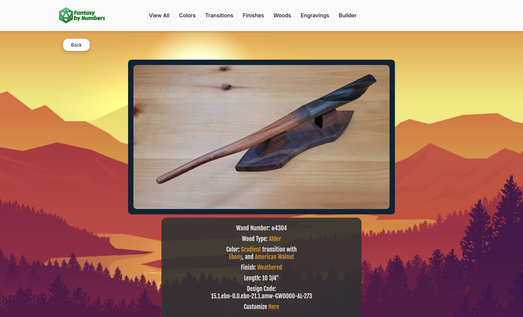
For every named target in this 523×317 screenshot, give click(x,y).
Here (274, 306)
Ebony (235, 256)
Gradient (251, 249)
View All (159, 15)
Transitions (219, 15)
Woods (282, 15)
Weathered (269, 267)
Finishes (253, 15)
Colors (187, 15)
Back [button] (76, 45)
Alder (275, 238)
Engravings (315, 15)
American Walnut (274, 256)
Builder (348, 15)
